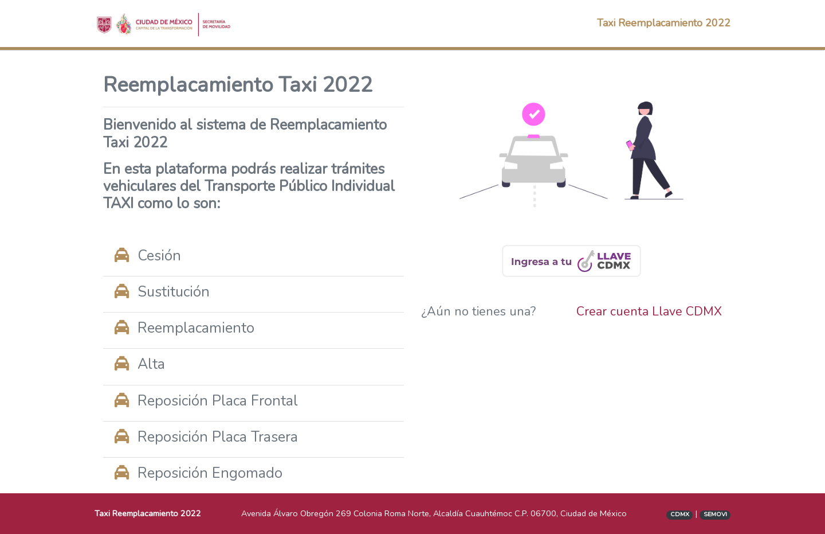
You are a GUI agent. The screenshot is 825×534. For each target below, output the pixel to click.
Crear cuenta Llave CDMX (649, 311)
